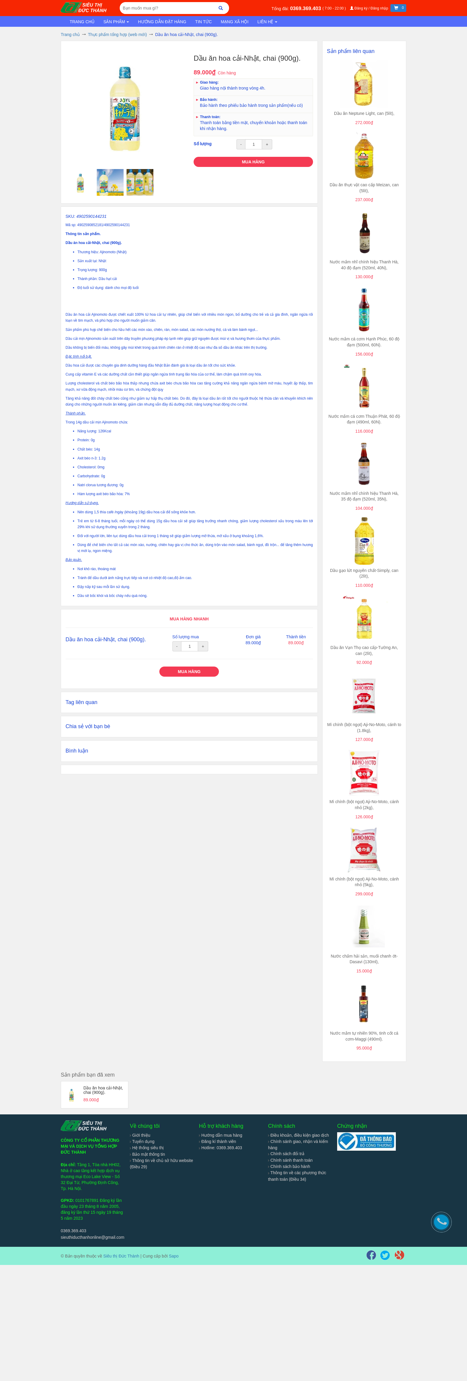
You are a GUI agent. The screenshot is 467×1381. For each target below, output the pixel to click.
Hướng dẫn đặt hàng (162, 21)
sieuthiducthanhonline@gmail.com (92, 1237)
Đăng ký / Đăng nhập (369, 8)
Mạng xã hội (234, 21)
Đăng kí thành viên (217, 1141)
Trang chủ (82, 21)
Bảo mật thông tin (147, 1154)
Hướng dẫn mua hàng (220, 1135)
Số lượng (202, 143)
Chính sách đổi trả (286, 1153)
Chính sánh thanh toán (290, 1160)
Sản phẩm (116, 21)
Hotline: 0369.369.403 (220, 1147)
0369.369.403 (306, 8)
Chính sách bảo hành (289, 1166)
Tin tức (203, 21)
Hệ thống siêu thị (147, 1147)
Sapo (174, 1256)
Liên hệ (267, 21)
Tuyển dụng (142, 1141)
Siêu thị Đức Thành (121, 1256)
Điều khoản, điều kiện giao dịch (298, 1135)
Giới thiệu (140, 1135)
